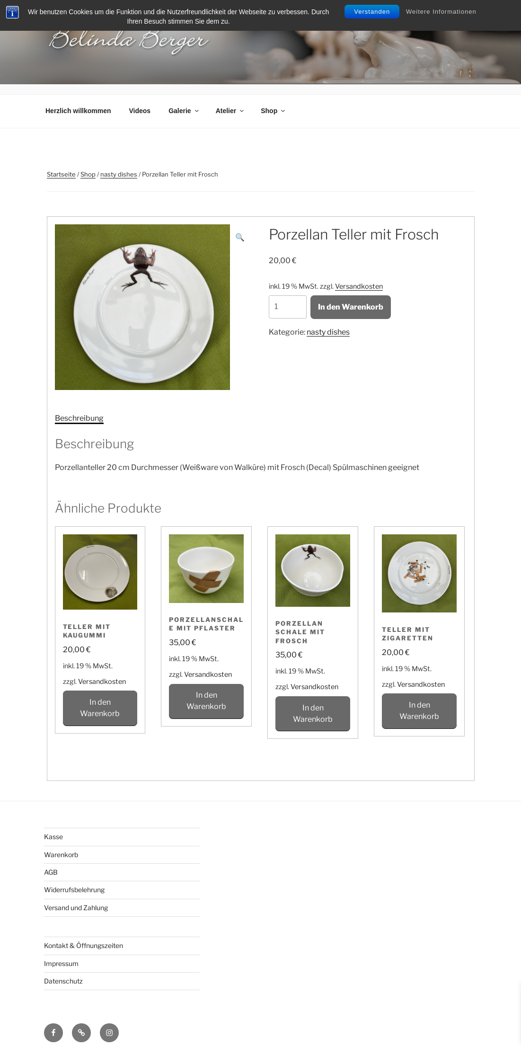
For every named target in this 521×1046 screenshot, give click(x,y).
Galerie (184, 101)
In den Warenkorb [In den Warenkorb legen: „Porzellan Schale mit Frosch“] (313, 703)
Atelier (231, 101)
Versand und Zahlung (76, 898)
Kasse (53, 827)
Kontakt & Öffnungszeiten (83, 935)
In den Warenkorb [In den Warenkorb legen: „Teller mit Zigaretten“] (419, 701)
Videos (139, 101)
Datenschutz (63, 971)
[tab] (79, 408)
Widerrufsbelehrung (74, 880)
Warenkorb (61, 845)
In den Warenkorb (350, 297)
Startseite (61, 164)
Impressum (61, 953)
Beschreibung (79, 408)
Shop (273, 101)
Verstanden (372, 11)
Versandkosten (359, 276)
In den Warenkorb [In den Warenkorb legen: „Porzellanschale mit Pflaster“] (206, 691)
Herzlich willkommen (78, 101)
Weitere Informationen (441, 11)
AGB (51, 862)
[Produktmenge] (288, 296)
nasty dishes (118, 164)
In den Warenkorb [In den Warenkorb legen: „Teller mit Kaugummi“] (100, 698)
